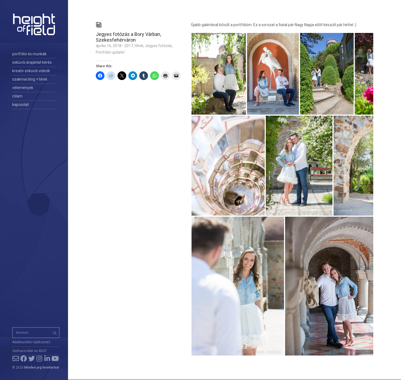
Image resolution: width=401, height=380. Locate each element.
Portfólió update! (110, 52)
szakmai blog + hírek (29, 79)
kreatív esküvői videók (31, 71)
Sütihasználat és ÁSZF (29, 351)
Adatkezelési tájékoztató (31, 342)
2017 (128, 46)
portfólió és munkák (29, 54)
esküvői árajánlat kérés (32, 62)
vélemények (22, 87)
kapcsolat (20, 104)
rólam (17, 96)
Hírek (139, 46)
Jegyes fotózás (158, 46)
